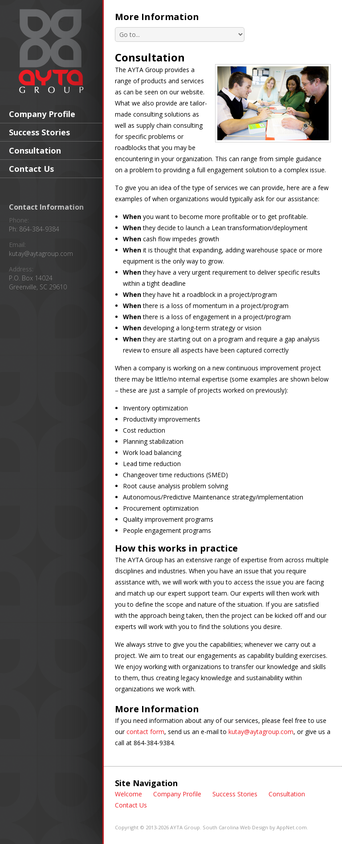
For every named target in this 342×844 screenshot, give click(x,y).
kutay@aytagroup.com (41, 253)
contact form (145, 731)
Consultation (35, 150)
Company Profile (42, 114)
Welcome (128, 794)
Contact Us (31, 168)
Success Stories (39, 132)
